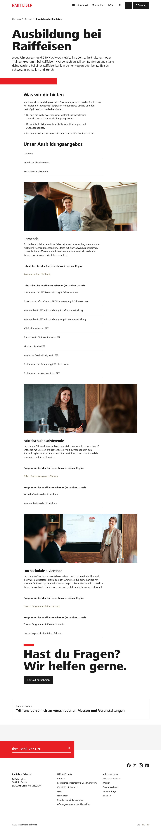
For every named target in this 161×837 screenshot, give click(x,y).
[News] (60, 791)
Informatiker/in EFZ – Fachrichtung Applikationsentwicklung (55, 319)
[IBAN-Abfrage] (109, 791)
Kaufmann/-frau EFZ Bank (37, 274)
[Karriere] (61, 778)
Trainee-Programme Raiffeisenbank (42, 606)
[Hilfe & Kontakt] (64, 774)
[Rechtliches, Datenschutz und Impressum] (77, 783)
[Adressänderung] (111, 774)
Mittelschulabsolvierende (36, 162)
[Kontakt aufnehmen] (38, 680)
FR (143, 824)
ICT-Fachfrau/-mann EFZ (36, 328)
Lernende (28, 153)
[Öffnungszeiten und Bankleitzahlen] (73, 804)
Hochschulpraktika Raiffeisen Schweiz (43, 633)
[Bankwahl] (40, 749)
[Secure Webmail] (111, 787)
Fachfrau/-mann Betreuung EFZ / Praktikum (46, 364)
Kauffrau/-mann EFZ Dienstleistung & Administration (51, 292)
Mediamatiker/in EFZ (34, 346)
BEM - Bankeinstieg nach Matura (41, 476)
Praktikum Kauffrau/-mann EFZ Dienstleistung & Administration (56, 301)
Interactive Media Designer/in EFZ (41, 355)
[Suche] (120, 5)
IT (148, 824)
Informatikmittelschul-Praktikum (40, 503)
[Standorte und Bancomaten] (70, 800)
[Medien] (106, 783)
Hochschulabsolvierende (36, 171)
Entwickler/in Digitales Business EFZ (42, 337)
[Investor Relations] (111, 778)
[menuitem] (80, 5)
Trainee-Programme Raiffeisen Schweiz (44, 624)
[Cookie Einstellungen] (67, 787)
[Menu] (128, 5)
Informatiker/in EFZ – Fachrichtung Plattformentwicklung (53, 310)
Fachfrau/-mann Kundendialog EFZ (42, 373)
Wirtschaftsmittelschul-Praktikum (41, 494)
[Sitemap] (107, 795)
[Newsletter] (62, 795)
